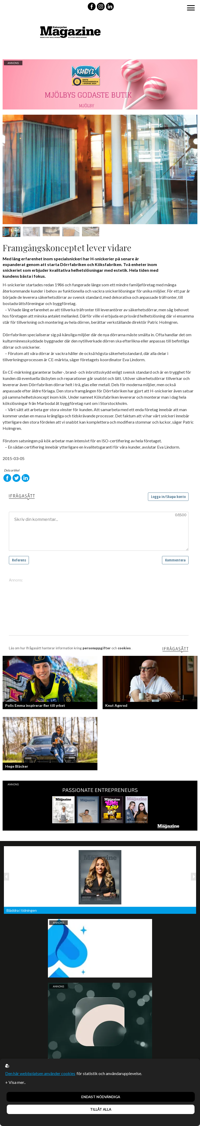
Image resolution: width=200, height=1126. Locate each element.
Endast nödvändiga (100, 1097)
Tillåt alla (100, 1109)
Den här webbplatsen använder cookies (40, 1073)
